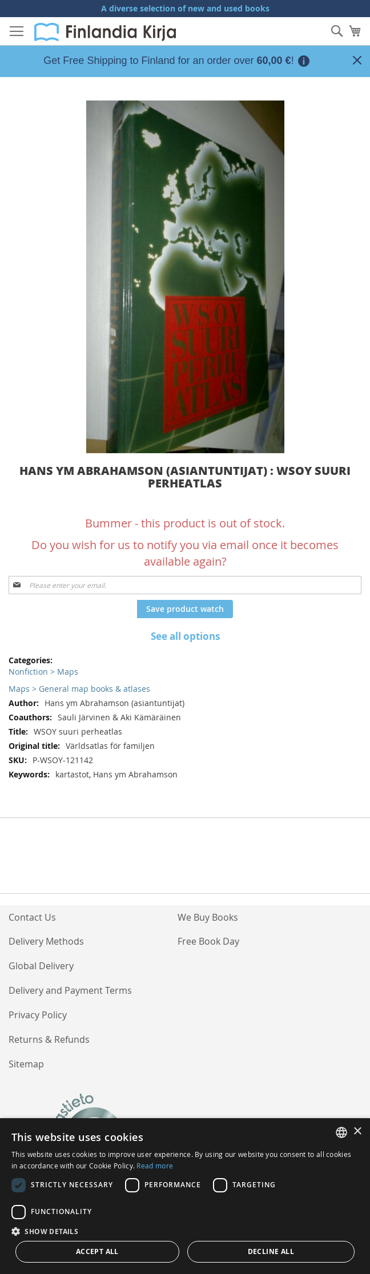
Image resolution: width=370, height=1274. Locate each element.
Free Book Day (208, 941)
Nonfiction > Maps (43, 671)
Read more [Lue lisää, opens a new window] (154, 1165)
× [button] (357, 1131)
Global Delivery (41, 965)
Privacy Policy (38, 1015)
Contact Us (32, 917)
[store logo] (105, 32)
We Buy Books (208, 917)
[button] (185, 1230)
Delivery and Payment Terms (70, 990)
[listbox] (341, 1132)
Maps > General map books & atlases (79, 688)
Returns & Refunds (49, 1039)
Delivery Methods (46, 941)
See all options (185, 636)
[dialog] (185, 1196)
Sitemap (26, 1064)
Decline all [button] (271, 1251)
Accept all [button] (97, 1251)
